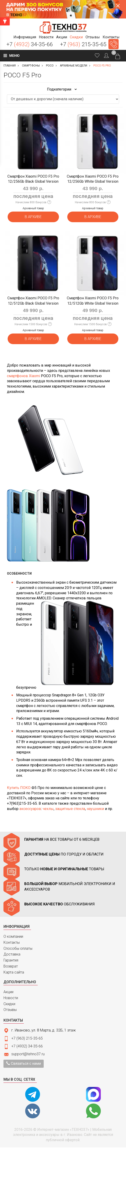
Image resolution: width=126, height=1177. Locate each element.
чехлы (48, 809)
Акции (8, 992)
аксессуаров (30, 809)
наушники (95, 809)
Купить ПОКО (19, 788)
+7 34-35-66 (29, 44)
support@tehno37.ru (28, 1054)
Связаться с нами (23, 1063)
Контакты (11, 942)
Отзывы (10, 1009)
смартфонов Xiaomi (23, 376)
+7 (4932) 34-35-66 (27, 1046)
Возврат (10, 966)
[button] (24, 37)
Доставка (11, 954)
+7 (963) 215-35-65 (27, 1038)
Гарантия (10, 960)
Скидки (9, 1004)
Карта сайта (13, 972)
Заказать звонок (113, 44)
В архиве (33, 217)
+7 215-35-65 (83, 44)
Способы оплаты (17, 948)
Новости (10, 998)
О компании (13, 936)
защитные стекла (70, 809)
